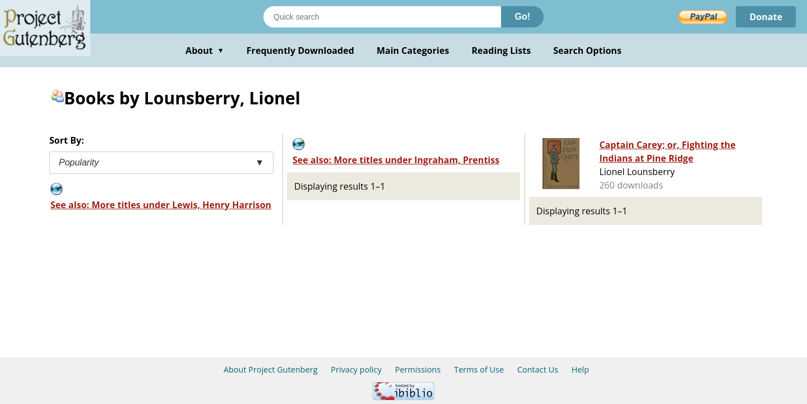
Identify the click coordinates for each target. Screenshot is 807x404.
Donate (765, 17)
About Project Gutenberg (271, 369)
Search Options (587, 50)
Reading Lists (501, 50)
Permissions (418, 369)
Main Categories (413, 50)
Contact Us (537, 369)
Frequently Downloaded (300, 50)
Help (580, 369)
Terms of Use (479, 369)
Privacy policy (356, 369)
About (204, 50)
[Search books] (382, 16)
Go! (522, 16)
